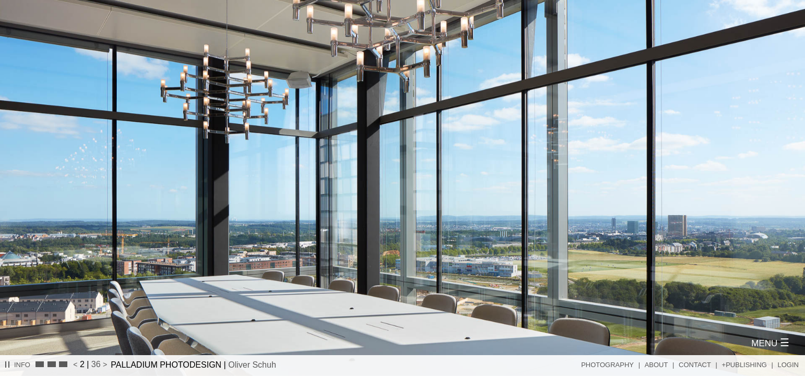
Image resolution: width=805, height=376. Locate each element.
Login (788, 365)
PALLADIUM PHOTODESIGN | (193, 364)
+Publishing (744, 365)
